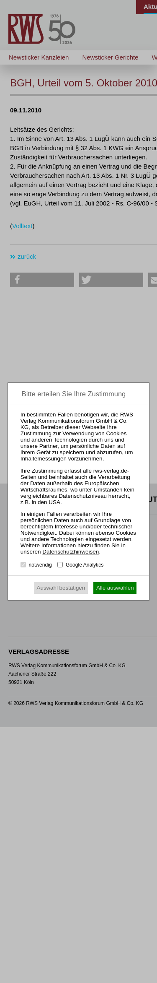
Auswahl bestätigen (61, 588)
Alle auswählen (115, 588)
